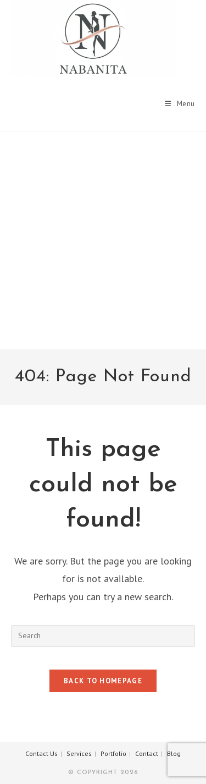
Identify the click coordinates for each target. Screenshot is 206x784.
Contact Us (41, 753)
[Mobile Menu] (180, 103)
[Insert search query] (103, 636)
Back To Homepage (103, 681)
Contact (146, 753)
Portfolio (113, 753)
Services (79, 753)
